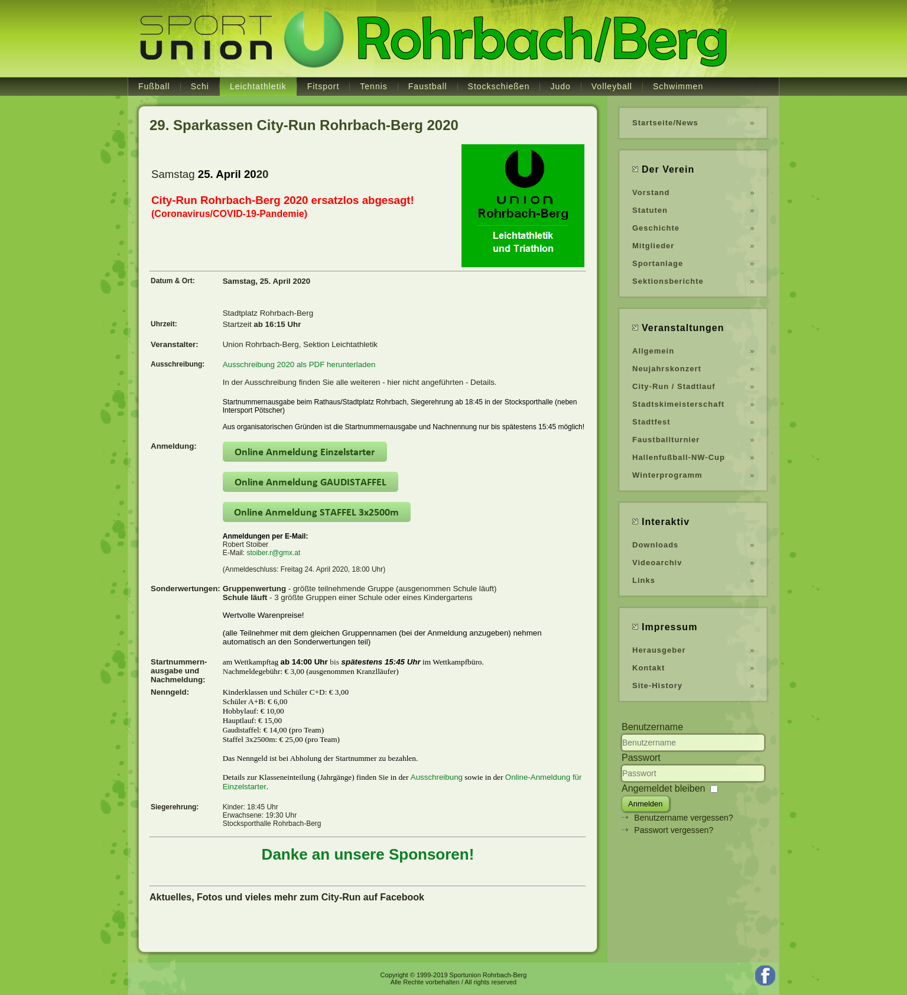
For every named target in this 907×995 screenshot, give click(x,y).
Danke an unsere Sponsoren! (368, 854)
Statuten (650, 210)
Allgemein (653, 350)
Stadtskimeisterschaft (678, 404)
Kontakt (648, 667)
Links (643, 580)
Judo (560, 86)
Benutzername (652, 727)
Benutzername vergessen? (683, 817)
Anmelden (645, 803)
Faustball (427, 86)
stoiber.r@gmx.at (273, 553)
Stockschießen (499, 86)
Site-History (657, 685)
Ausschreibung (437, 777)
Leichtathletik (258, 86)
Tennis (373, 86)
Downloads (655, 544)
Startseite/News (665, 122)
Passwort (641, 758)
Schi (200, 86)
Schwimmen (678, 86)
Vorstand (650, 192)
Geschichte (656, 227)
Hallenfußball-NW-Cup (678, 457)
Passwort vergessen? (673, 830)
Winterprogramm (667, 475)
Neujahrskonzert (666, 368)
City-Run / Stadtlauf (674, 386)
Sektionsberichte (668, 281)
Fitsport (323, 86)
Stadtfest (651, 421)
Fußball (154, 86)
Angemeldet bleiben (663, 788)
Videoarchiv (657, 562)
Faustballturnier (666, 439)
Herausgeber (658, 650)
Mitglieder (653, 245)
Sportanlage (657, 263)
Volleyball (611, 86)
